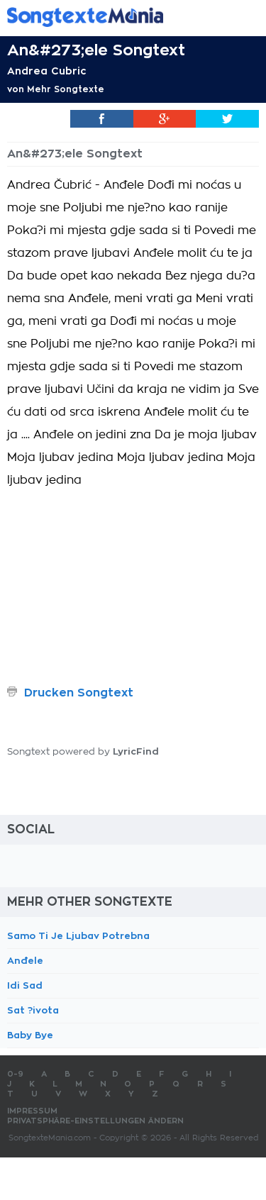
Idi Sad (25, 985)
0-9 (15, 1074)
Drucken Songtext (78, 693)
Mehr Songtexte (65, 89)
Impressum (32, 1111)
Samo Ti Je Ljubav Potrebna (78, 935)
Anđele (25, 960)
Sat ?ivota (33, 1010)
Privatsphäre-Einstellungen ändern (95, 1121)
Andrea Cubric (47, 71)
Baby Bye (30, 1035)
